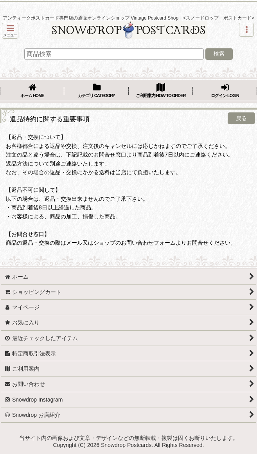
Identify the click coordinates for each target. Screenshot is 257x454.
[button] (10, 31)
